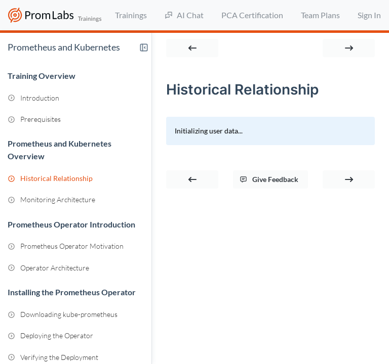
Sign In (369, 15)
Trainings (131, 15)
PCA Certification (252, 15)
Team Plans (320, 15)
